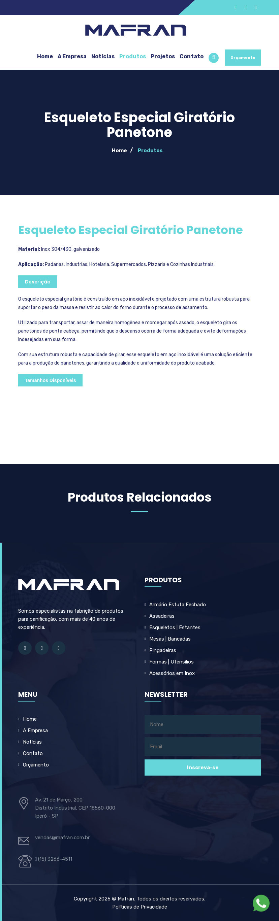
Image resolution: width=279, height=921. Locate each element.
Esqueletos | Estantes (174, 627)
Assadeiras (162, 616)
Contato (192, 56)
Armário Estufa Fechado (177, 605)
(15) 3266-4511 (53, 859)
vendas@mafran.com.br (62, 837)
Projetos (163, 56)
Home (45, 56)
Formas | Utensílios (171, 662)
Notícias (103, 56)
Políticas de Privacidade (139, 907)
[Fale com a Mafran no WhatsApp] (261, 903)
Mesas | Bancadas (170, 639)
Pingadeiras (162, 650)
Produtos (132, 56)
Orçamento (242, 57)
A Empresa (72, 56)
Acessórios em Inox (172, 673)
